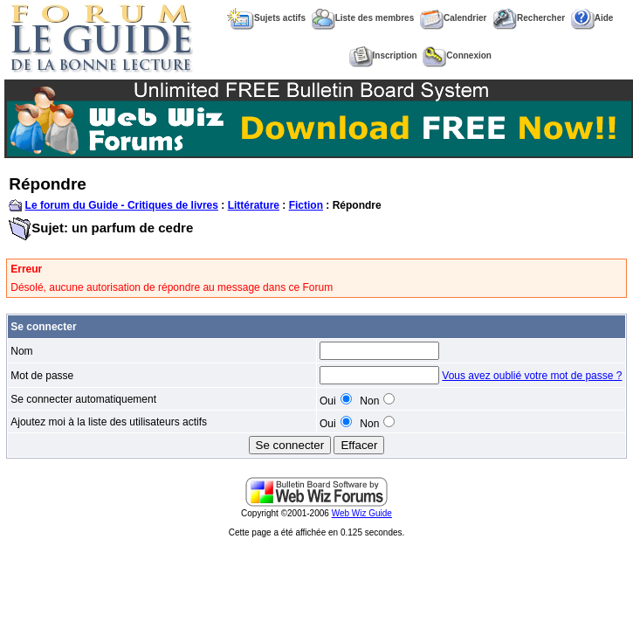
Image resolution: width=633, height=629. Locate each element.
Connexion (457, 55)
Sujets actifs (266, 18)
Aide (592, 18)
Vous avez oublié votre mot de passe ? (532, 376)
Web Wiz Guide (362, 513)
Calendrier (453, 18)
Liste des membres (363, 18)
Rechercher (528, 18)
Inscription (383, 55)
